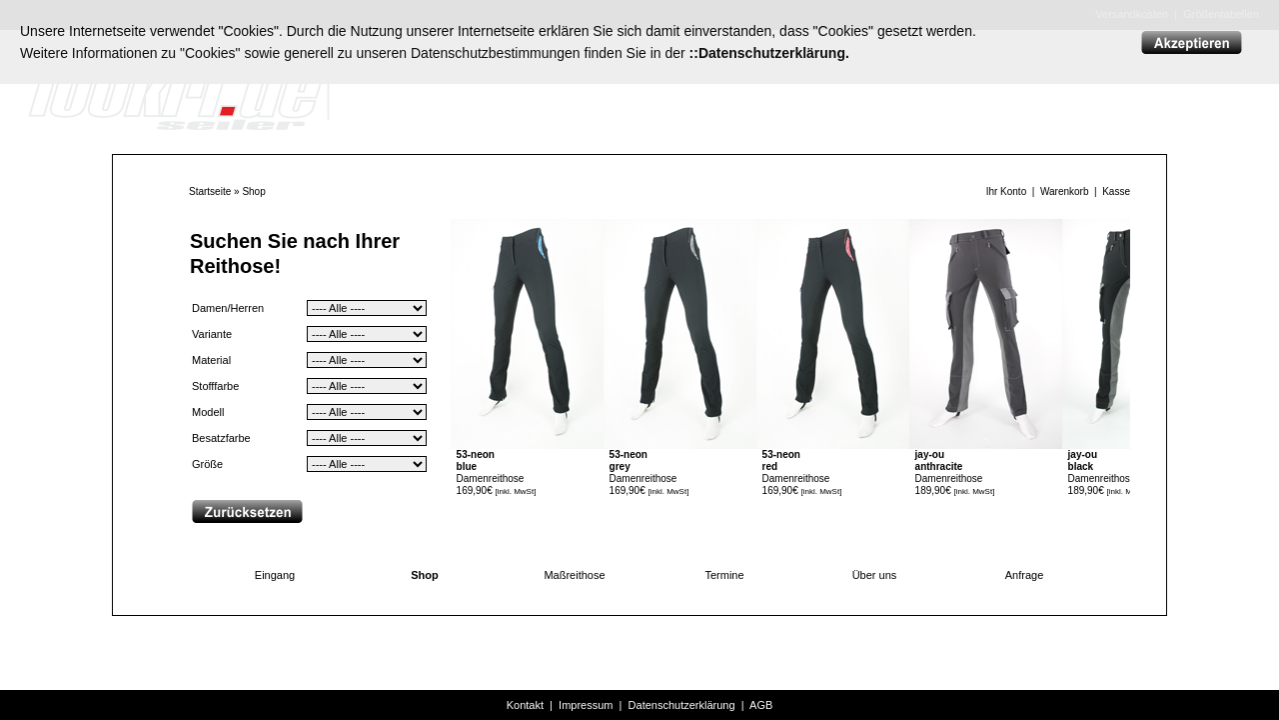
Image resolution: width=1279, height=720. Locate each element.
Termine (723, 575)
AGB (760, 705)
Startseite (210, 191)
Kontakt (525, 705)
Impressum (586, 705)
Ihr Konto (1006, 191)
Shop (253, 191)
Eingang (275, 575)
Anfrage (1024, 575)
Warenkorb (1064, 191)
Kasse (1116, 191)
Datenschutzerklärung (682, 705)
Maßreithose (574, 575)
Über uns (874, 575)
